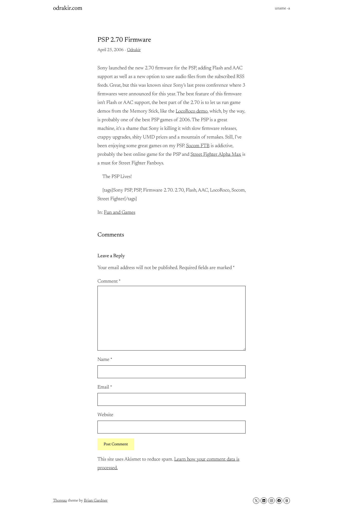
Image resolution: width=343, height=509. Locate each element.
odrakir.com (67, 8)
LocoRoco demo (192, 111)
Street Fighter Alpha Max (216, 154)
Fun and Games (119, 212)
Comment (109, 281)
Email (104, 387)
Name (104, 359)
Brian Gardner (96, 501)
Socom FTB (198, 145)
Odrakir (134, 50)
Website (105, 414)
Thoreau (60, 501)
